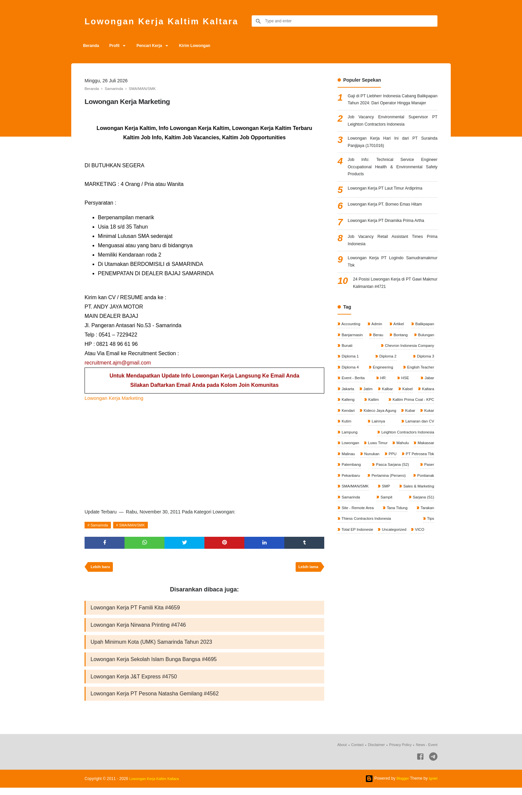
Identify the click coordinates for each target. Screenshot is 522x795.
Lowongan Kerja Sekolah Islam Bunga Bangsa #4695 (154, 664)
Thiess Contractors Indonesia (367, 559)
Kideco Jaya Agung (358, 447)
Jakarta (348, 414)
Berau (378, 358)
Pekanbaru (351, 514)
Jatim (375, 414)
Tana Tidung (397, 548)
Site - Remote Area (358, 548)
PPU (380, 492)
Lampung (425, 458)
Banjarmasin (352, 358)
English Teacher (419, 392)
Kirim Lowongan (206, 45)
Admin (377, 347)
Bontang (400, 358)
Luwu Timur (351, 481)
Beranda (93, 45)
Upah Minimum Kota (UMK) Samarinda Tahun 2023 (151, 646)
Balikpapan (423, 347)
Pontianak (424, 514)
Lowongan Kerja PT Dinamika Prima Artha (391, 238)
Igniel (432, 785)
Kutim (428, 447)
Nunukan (349, 492)
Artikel (398, 347)
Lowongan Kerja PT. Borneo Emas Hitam (390, 222)
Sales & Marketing (417, 525)
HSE (404, 403)
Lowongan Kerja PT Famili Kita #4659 (135, 610)
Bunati (347, 369)
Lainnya (348, 458)
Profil (119, 45)
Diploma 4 (350, 392)
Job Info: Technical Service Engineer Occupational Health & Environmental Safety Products (392, 183)
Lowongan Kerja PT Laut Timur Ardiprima (390, 206)
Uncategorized (396, 570)
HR (383, 403)
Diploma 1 (350, 381)
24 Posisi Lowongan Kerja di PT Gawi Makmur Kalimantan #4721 (395, 305)
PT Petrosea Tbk (418, 492)
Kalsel (428, 414)
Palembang (351, 503)
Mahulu (377, 481)
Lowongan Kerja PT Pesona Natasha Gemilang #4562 (155, 700)
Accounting (351, 347)
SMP (385, 525)
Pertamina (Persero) (388, 514)
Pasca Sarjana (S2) (392, 503)
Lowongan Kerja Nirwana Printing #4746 (138, 628)
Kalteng (388, 425)
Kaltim (428, 425)
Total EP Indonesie (358, 570)
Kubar (389, 447)
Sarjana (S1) (422, 537)
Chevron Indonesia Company (407, 369)
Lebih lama (307, 569)
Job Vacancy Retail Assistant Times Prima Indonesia (392, 259)
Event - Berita (353, 403)
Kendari (426, 436)
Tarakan (426, 548)
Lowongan (424, 470)
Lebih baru (101, 569)
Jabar (428, 403)
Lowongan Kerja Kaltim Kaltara (173, 20)
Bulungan (425, 358)
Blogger (401, 785)
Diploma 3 (424, 381)
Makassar (401, 481)
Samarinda (101, 525)
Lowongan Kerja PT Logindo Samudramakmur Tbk (392, 282)
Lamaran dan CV (385, 458)
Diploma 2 (387, 381)
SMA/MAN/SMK (137, 525)
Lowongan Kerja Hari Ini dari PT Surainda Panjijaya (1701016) (392, 155)
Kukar (409, 447)
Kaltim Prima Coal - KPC (363, 436)
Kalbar (401, 414)
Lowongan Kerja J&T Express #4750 (134, 682)
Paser (428, 503)
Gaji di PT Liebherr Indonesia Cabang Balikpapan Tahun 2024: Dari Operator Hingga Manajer (392, 105)
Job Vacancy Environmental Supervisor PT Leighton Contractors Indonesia (392, 132)
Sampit (386, 537)
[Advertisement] (204, 452)
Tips (430, 559)
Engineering (382, 392)
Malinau (426, 481)
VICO (422, 570)
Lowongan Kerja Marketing (116, 398)
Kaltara (347, 425)
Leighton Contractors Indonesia (369, 470)
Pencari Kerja (157, 45)
